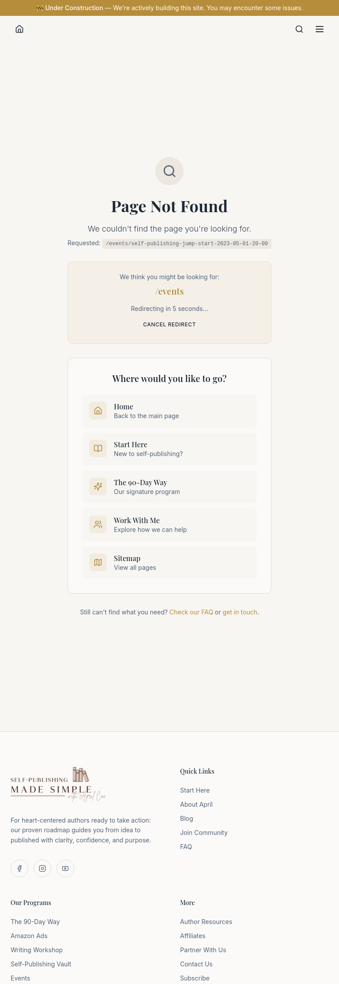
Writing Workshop (37, 950)
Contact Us (196, 964)
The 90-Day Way (35, 921)
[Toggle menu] (319, 29)
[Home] (19, 29)
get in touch (239, 612)
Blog (186, 818)
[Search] (299, 29)
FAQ (186, 846)
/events (169, 291)
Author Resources (206, 921)
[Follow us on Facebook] (19, 868)
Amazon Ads (29, 935)
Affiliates (193, 935)
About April (196, 804)
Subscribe (195, 978)
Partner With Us (203, 950)
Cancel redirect (169, 324)
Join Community (204, 832)
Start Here (195, 790)
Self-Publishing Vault (41, 964)
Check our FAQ (191, 612)
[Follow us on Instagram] (42, 868)
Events (20, 978)
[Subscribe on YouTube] (65, 868)
